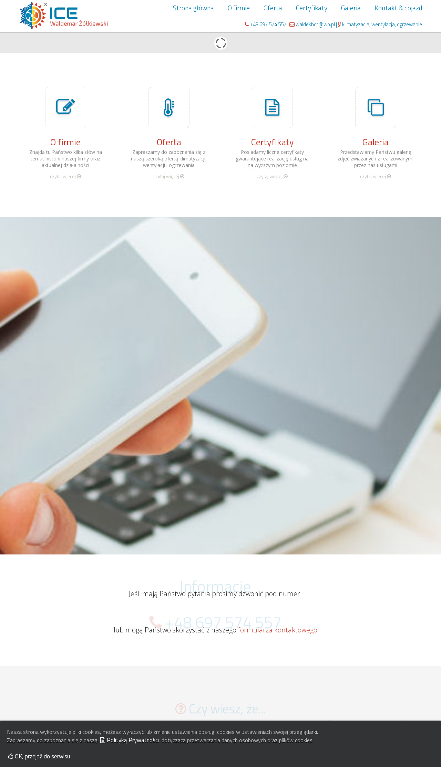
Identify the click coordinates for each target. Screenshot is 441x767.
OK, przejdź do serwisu (39, 756)
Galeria (351, 8)
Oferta (273, 8)
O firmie (239, 8)
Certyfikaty (311, 8)
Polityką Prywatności (129, 740)
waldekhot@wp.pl (312, 24)
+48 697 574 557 (268, 24)
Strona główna (193, 8)
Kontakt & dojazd (398, 8)
